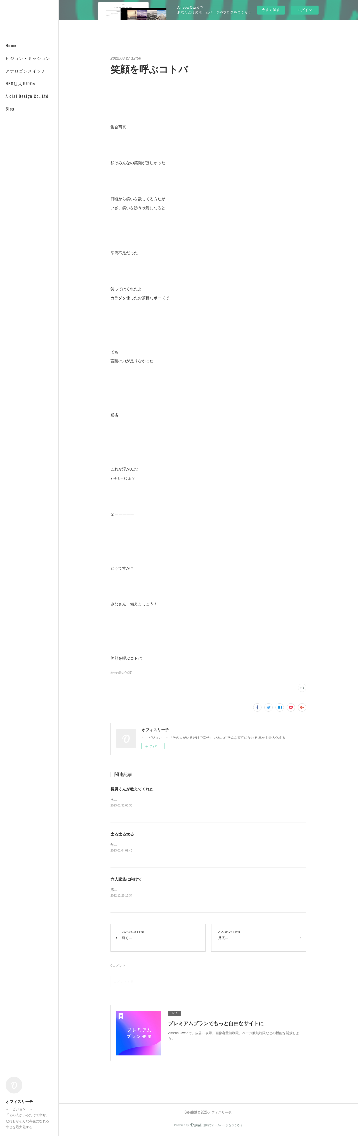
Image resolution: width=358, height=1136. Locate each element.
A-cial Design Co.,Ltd (27, 96)
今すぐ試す (271, 10)
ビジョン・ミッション (28, 58)
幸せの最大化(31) (121, 672)
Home (11, 45)
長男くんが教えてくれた (132, 789)
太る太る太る (122, 834)
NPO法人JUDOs (20, 83)
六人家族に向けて (126, 880)
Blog (10, 109)
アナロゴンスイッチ (26, 71)
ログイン (304, 10)
